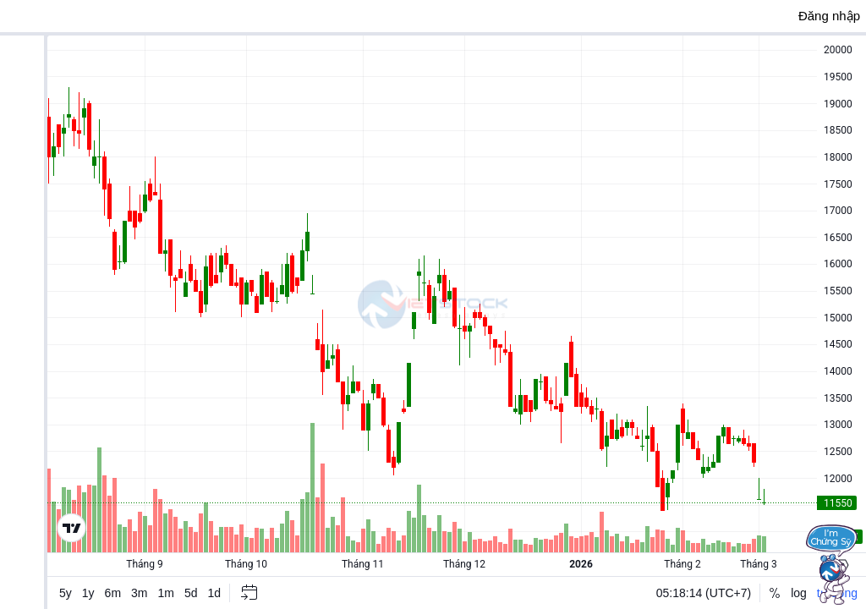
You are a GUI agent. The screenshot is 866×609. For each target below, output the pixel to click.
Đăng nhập (829, 15)
